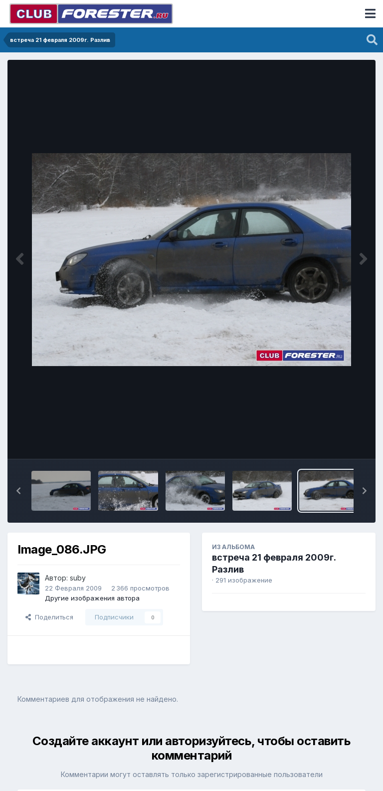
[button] (18, 491)
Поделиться (49, 617)
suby (78, 578)
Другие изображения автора (92, 598)
